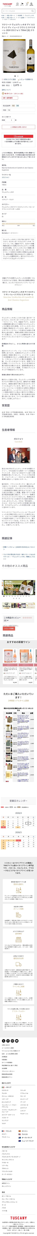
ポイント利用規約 (7, 1062)
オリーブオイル (6, 1196)
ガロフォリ (5, 177)
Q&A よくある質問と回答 (10, 1054)
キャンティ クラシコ (8, 1160)
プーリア (23, 1102)
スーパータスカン (7, 1174)
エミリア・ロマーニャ (8, 1115)
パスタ (4, 1208)
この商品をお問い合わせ (18, 127)
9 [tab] (27, 596)
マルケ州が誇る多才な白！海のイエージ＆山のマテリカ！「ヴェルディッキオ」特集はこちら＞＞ (19, 556)
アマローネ (5, 1162)
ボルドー (4, 1134)
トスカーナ (5, 1118)
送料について (6, 90)
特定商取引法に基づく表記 (9, 1065)
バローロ (4, 1151)
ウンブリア (5, 1120)
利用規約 (4, 1060)
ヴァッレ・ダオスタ (8, 1096)
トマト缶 (4, 1211)
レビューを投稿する (26, 79)
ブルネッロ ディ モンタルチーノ (11, 1157)
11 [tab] (14, 599)
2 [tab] (18, 76)
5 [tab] (15, 596)
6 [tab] (18, 596)
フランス (8, 1131)
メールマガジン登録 (8, 1048)
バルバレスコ (6, 1154)
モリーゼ (23, 1096)
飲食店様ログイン (7, 1077)
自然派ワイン (6, 1183)
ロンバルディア (6, 1102)
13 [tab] (20, 599)
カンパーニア (24, 1099)
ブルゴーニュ (6, 1137)
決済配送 (4, 1057)
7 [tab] (21, 596)
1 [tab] (15, 76)
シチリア (23, 1111)
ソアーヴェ (5, 1165)
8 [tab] (24, 596)
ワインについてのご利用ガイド (11, 1051)
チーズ (4, 1205)
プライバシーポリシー (8, 1071)
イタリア (8, 1087)
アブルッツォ (24, 1093)
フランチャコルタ (7, 1171)
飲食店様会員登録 (7, 1074)
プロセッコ (5, 1168)
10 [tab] (29, 596)
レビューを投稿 (8, 628)
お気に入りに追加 (9, 79)
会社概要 (4, 1068)
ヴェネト (4, 1093)
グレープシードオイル (8, 1199)
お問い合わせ (6, 1045)
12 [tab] (17, 599)
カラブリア (23, 1108)
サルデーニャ (24, 1114)
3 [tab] (10, 596)
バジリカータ (24, 1105)
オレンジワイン (6, 1186)
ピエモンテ (5, 1090)
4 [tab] (13, 596)
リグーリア (5, 1099)
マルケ (4, 1123)
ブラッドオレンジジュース (9, 1202)
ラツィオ (23, 1090)
